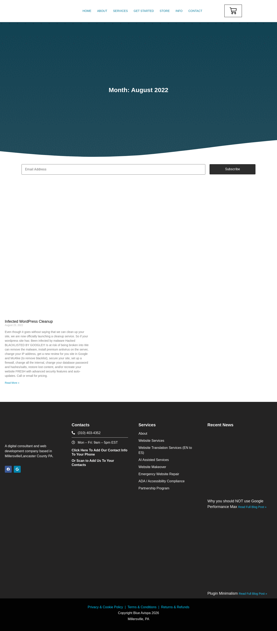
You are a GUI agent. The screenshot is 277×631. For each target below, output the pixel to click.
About (102, 11)
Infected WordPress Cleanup (29, 321)
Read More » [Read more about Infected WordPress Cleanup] (12, 382)
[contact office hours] (100, 442)
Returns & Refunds (175, 607)
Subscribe (232, 169)
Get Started (144, 11)
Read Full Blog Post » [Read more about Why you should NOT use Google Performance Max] (252, 507)
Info (178, 11)
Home (87, 11)
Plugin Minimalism (223, 593)
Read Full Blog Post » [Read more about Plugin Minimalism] (253, 593)
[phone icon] (100, 432)
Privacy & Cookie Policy (105, 607)
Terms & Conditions (141, 607)
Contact (195, 11)
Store (165, 11)
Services (120, 11)
